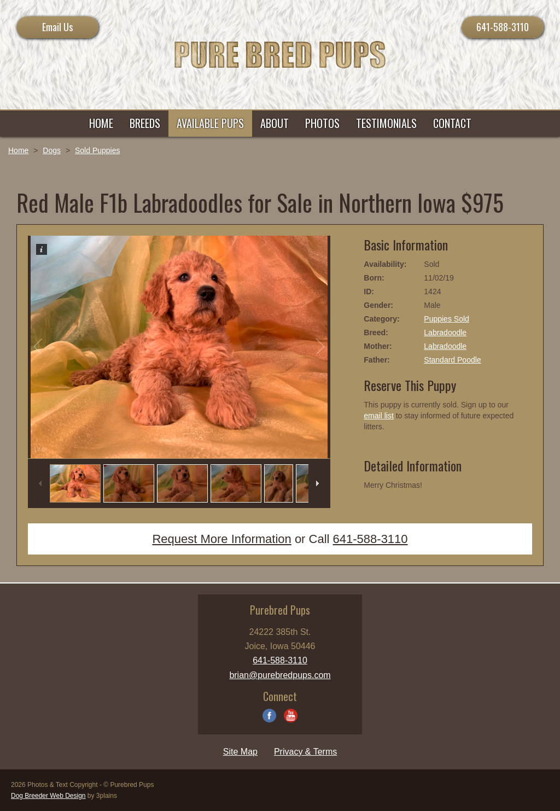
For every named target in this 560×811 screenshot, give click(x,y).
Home (18, 150)
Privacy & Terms (305, 751)
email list (378, 415)
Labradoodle (445, 332)
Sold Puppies (97, 150)
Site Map (240, 751)
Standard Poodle (452, 359)
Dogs (52, 150)
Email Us (57, 27)
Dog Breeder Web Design (48, 796)
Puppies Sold (446, 318)
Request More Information (221, 539)
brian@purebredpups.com (279, 675)
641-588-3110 (502, 27)
